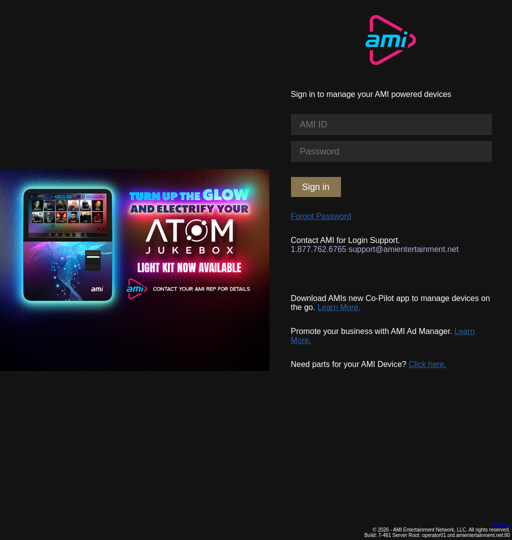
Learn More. (339, 307)
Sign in (316, 187)
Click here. (427, 364)
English (502, 524)
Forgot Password (321, 216)
